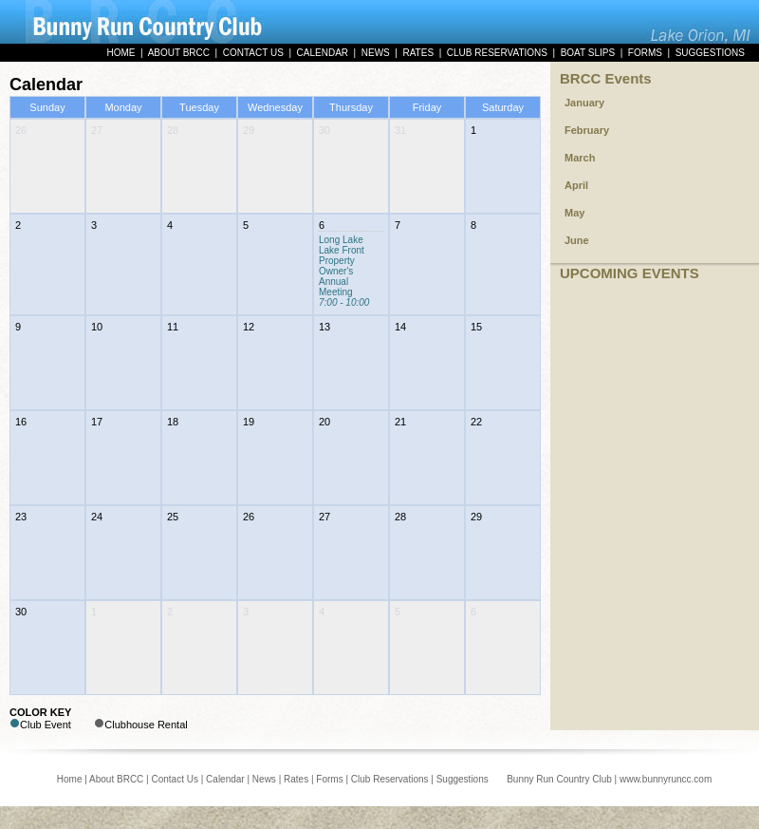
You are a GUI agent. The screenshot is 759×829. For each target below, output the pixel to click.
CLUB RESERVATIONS (497, 52)
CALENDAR (322, 52)
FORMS (645, 52)
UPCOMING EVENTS (629, 273)
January (584, 102)
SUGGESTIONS (710, 52)
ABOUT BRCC (179, 52)
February (587, 130)
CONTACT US (253, 52)
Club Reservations (390, 779)
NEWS (375, 52)
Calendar (225, 779)
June (577, 240)
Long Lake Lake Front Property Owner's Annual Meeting (344, 271)
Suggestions (462, 779)
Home (70, 779)
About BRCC (116, 779)
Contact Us (174, 779)
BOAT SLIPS (588, 52)
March (580, 157)
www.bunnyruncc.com (666, 779)
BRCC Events (606, 78)
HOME (120, 52)
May (574, 212)
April (576, 185)
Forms (329, 779)
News (264, 779)
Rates (296, 779)
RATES (418, 52)
